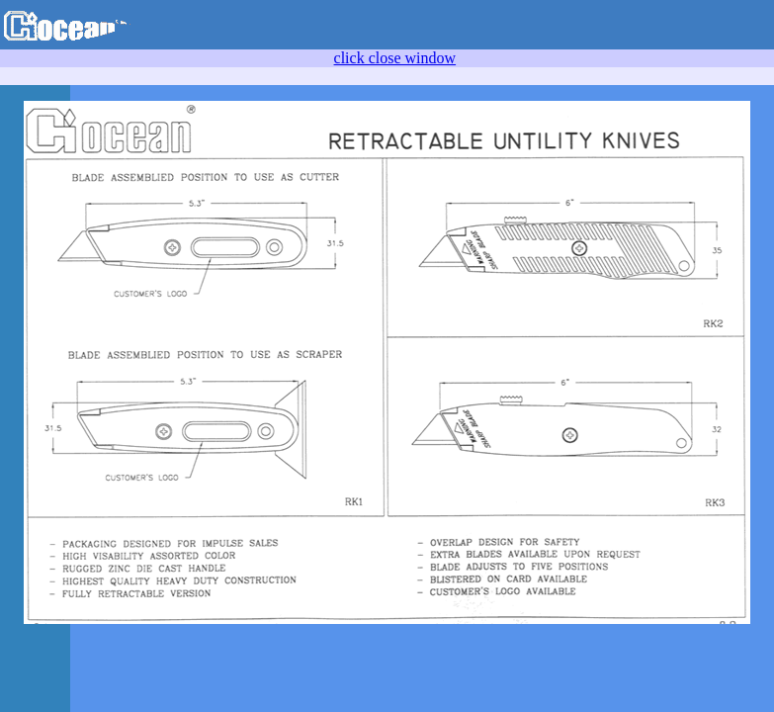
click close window (395, 57)
